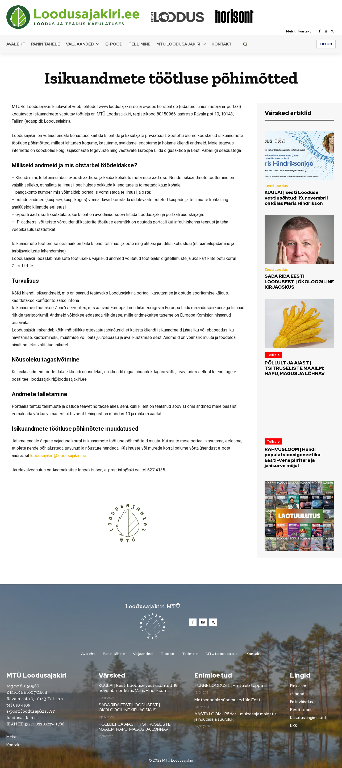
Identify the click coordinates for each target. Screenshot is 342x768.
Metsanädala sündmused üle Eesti (227, 700)
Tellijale (273, 355)
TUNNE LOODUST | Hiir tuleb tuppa (228, 685)
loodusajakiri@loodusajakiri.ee (58, 455)
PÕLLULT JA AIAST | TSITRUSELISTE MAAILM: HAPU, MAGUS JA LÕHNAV (295, 368)
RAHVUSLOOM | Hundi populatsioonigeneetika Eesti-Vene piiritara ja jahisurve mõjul (292, 457)
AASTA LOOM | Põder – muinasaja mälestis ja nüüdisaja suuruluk (235, 716)
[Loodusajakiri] (78, 17)
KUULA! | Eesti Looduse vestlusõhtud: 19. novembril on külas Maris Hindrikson (296, 197)
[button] (245, 43)
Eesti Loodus (276, 186)
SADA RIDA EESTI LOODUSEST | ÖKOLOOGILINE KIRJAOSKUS (299, 281)
